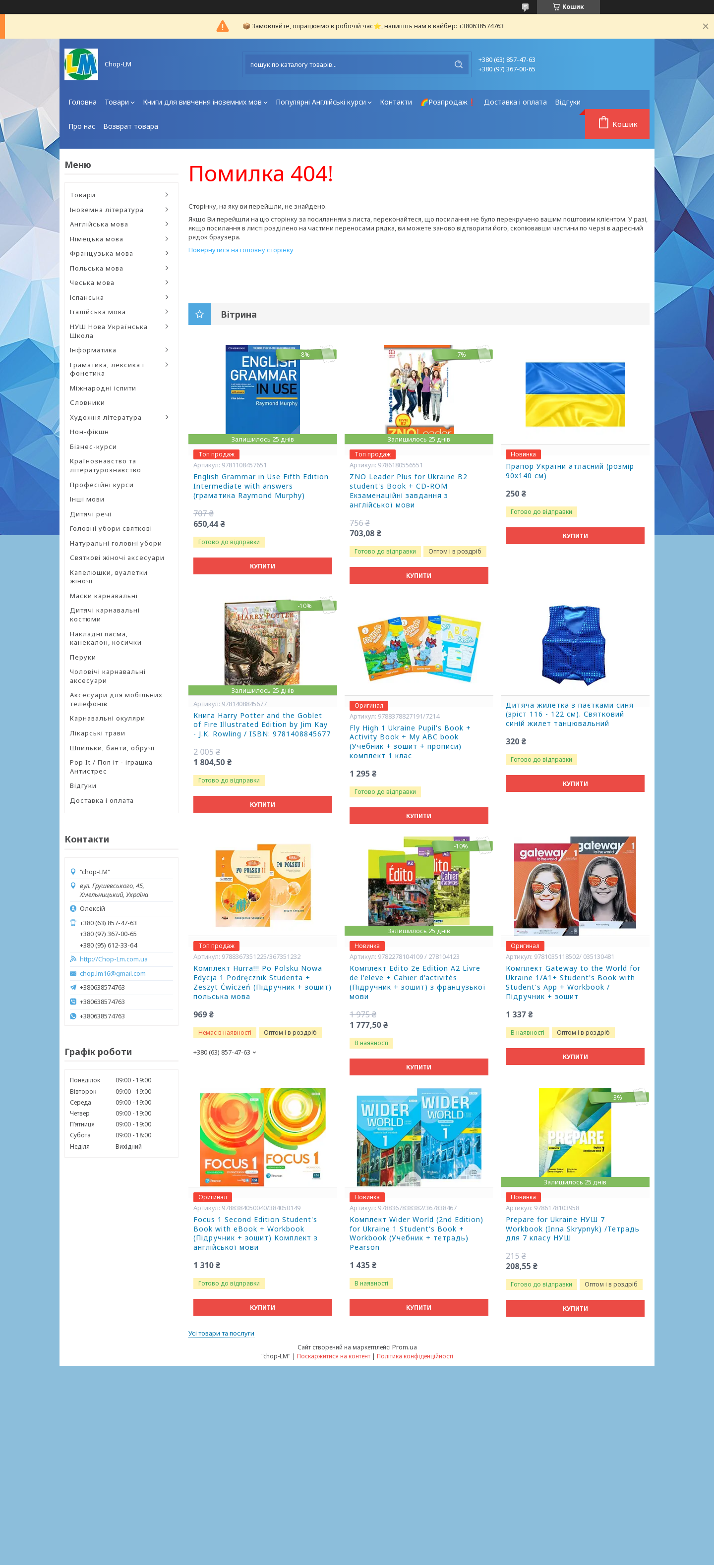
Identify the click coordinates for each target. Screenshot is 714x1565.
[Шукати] (459, 64)
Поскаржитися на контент (333, 1356)
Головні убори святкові (111, 528)
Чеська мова (92, 282)
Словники (87, 402)
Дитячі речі (91, 513)
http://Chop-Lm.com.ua (114, 959)
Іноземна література (107, 209)
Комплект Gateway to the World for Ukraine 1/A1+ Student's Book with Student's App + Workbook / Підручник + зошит (573, 982)
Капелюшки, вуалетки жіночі (109, 577)
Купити (262, 566)
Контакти (396, 102)
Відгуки (568, 102)
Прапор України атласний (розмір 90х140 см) (570, 471)
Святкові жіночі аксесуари (117, 557)
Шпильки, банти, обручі (112, 747)
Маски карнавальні (104, 595)
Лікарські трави (97, 732)
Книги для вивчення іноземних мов (202, 102)
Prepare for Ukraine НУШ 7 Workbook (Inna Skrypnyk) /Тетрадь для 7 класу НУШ (573, 1229)
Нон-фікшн (89, 431)
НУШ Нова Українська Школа (109, 331)
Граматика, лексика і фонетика (107, 369)
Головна (82, 102)
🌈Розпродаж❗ (448, 102)
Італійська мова (98, 311)
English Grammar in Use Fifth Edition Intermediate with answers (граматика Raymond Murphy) (261, 486)
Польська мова (96, 268)
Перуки (83, 657)
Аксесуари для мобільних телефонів (116, 699)
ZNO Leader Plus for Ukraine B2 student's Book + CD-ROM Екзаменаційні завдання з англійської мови (409, 490)
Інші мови (87, 499)
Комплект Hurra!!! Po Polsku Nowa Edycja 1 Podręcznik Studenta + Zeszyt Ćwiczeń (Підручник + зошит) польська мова (262, 982)
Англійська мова (99, 224)
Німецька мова (96, 238)
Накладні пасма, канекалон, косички (106, 638)
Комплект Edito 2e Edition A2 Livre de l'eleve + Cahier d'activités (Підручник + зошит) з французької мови (418, 982)
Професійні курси (102, 484)
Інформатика (93, 349)
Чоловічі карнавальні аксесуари (108, 676)
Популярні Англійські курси (321, 102)
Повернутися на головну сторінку (241, 249)
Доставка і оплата (515, 102)
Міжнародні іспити (103, 388)
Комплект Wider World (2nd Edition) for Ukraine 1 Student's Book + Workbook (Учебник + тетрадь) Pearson (416, 1233)
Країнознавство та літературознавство (105, 465)
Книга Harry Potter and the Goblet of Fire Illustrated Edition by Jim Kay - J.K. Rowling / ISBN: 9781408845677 (262, 725)
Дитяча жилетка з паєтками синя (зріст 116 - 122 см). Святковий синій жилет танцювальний (570, 714)
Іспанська (87, 297)
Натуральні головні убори (116, 543)
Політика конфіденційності (415, 1356)
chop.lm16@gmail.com (113, 973)
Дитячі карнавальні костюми (105, 614)
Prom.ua (404, 1346)
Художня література (106, 417)
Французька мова (101, 253)
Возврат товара (130, 126)
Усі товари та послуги (221, 1333)
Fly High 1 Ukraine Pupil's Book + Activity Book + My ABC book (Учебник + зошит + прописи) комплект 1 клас (410, 742)
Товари (117, 102)
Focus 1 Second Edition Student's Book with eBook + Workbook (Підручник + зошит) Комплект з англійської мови (255, 1233)
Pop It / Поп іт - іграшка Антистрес (111, 767)
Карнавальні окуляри (107, 718)
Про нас (81, 126)
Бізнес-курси (93, 446)
